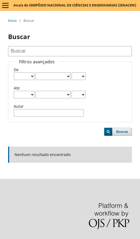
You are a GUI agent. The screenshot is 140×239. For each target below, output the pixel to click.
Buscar (122, 132)
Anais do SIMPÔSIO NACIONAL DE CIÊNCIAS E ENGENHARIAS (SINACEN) (74, 5)
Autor (19, 106)
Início (12, 20)
